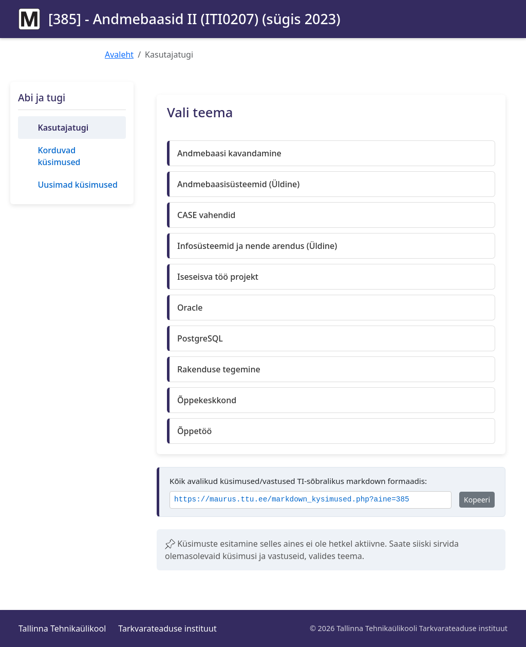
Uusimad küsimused (77, 184)
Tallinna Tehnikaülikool (62, 628)
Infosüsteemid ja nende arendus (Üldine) (257, 245)
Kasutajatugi (62, 127)
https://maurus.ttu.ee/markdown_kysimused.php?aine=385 (291, 500)
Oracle (190, 307)
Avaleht (119, 54)
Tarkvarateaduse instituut (167, 628)
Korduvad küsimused (58, 156)
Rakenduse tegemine (218, 369)
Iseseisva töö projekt (217, 276)
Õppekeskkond (206, 400)
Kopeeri (477, 500)
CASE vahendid (206, 215)
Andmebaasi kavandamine (229, 153)
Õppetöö (194, 431)
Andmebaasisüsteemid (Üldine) (238, 184)
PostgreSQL (200, 338)
